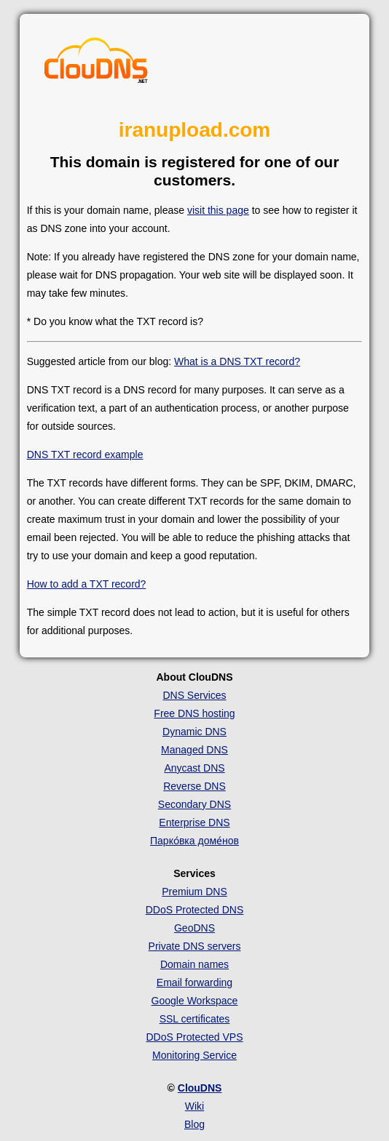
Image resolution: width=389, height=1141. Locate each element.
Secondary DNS (194, 804)
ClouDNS (200, 1088)
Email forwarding (194, 982)
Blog (194, 1124)
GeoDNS (194, 928)
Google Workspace (195, 1000)
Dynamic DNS (194, 731)
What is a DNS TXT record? (237, 361)
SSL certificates (195, 1019)
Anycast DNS (194, 768)
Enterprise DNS (194, 822)
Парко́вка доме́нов (194, 840)
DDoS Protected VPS (194, 1037)
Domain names (194, 964)
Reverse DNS (194, 786)
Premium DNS (194, 891)
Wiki (194, 1106)
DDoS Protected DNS (195, 910)
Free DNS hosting (194, 713)
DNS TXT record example (85, 454)
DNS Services (194, 695)
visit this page (218, 210)
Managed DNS (194, 750)
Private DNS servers (195, 946)
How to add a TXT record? (86, 584)
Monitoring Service (194, 1055)
